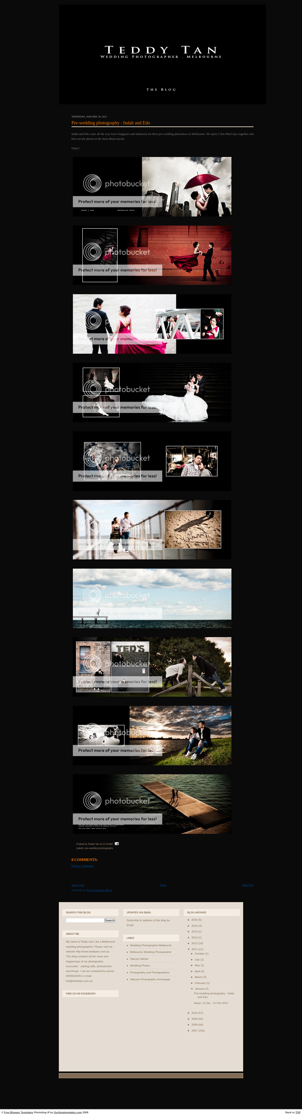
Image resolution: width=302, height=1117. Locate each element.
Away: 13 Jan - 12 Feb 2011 (211, 1003)
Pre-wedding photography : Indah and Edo (110, 122)
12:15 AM (108, 844)
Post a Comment (82, 866)
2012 (194, 943)
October (200, 953)
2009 (194, 1018)
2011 (194, 949)
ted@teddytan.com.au (79, 981)
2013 (194, 937)
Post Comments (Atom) (99, 890)
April (198, 971)
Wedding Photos (140, 965)
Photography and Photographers (149, 972)
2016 (194, 919)
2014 (194, 931)
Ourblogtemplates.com (68, 1112)
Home (163, 885)
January (200, 988)
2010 (194, 1012)
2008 (194, 1024)
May (198, 965)
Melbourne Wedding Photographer (151, 952)
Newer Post (77, 885)
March (199, 977)
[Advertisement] (151, 1094)
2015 (194, 925)
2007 (194, 1030)
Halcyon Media (139, 958)
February (200, 983)
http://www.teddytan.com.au (92, 951)
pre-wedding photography (99, 848)
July (197, 959)
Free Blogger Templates (18, 1112)
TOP (298, 1112)
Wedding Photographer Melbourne (151, 945)
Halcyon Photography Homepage (150, 979)
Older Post (248, 885)
